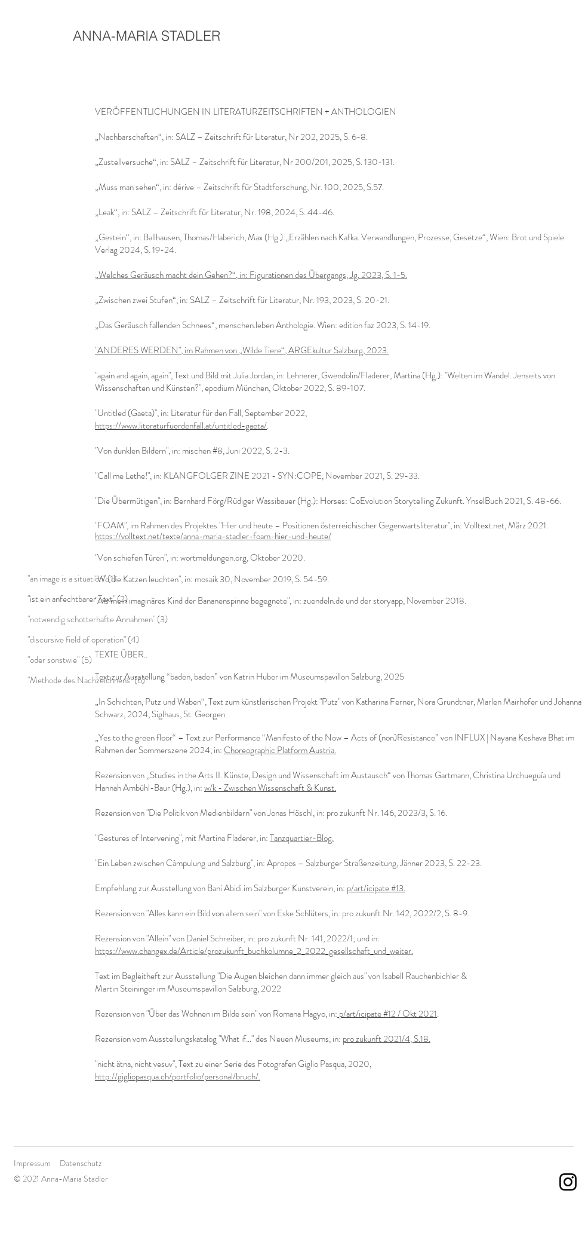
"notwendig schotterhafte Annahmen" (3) (97, 619)
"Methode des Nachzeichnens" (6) (86, 680)
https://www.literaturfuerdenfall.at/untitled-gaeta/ (181, 425)
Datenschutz (80, 1163)
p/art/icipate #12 (366, 1013)
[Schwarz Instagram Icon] (568, 1182)
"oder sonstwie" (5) (59, 659)
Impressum (32, 1163)
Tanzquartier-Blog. (302, 838)
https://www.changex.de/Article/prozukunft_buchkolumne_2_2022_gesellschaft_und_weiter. (254, 950)
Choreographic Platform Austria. (280, 750)
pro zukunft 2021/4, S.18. (386, 1038)
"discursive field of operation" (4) (83, 639)
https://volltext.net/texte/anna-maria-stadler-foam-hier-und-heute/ (213, 536)
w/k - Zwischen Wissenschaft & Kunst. (270, 787)
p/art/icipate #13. (376, 888)
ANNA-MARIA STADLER (146, 35)
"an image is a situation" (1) (71, 578)
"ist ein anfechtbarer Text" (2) (77, 598)
